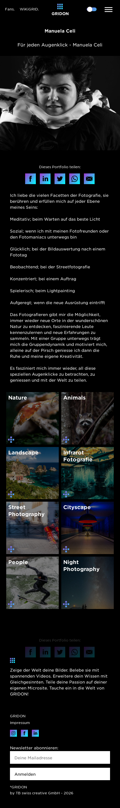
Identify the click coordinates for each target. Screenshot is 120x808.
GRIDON (18, 716)
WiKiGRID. (29, 9)
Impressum (20, 722)
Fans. (10, 9)
